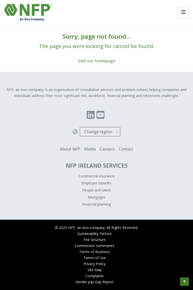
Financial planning (96, 204)
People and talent (96, 190)
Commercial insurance (96, 176)
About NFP (70, 149)
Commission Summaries (94, 245)
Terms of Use (94, 257)
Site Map (94, 269)
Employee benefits (96, 183)
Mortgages (97, 197)
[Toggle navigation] (183, 12)
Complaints (94, 275)
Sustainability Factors (94, 233)
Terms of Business (94, 251)
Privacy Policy (94, 263)
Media (90, 149)
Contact (126, 149)
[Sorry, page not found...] (96, 48)
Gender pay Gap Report (94, 281)
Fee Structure (95, 239)
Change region (98, 131)
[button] (184, 281)
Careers (107, 149)
